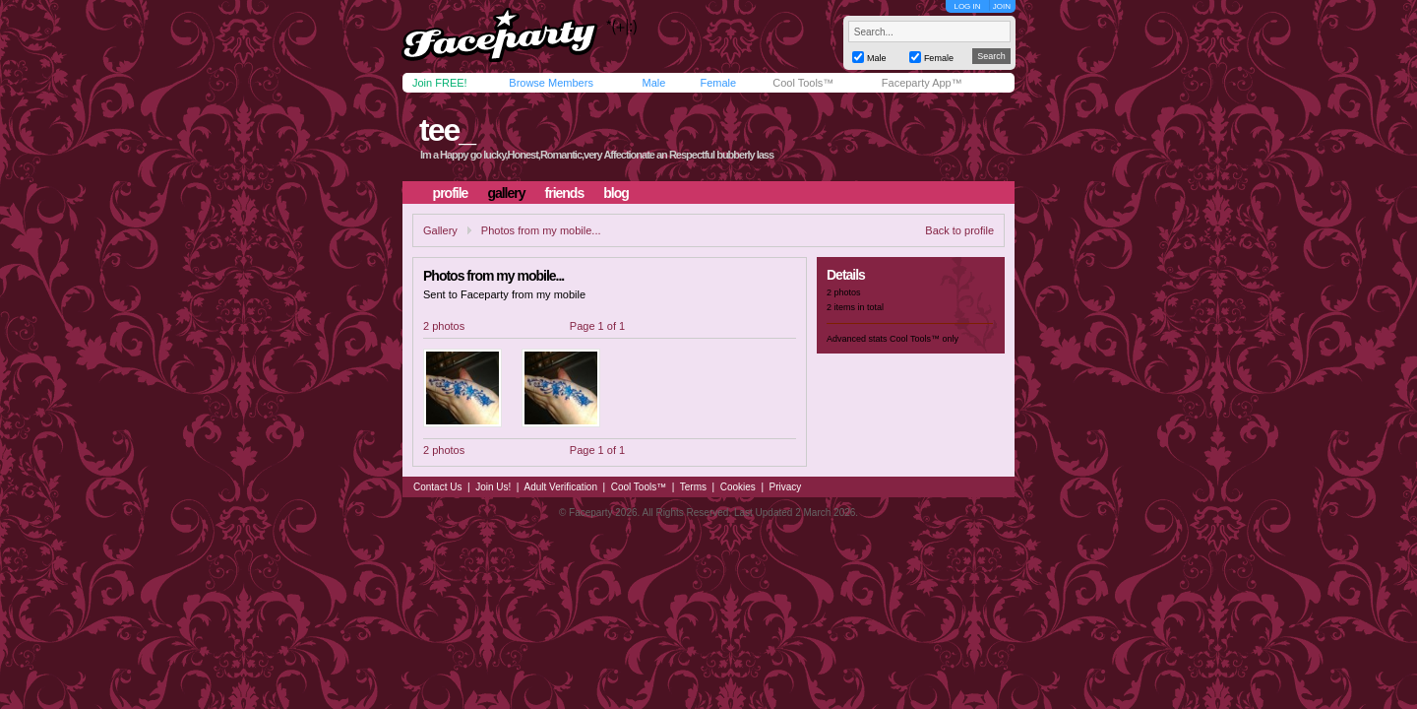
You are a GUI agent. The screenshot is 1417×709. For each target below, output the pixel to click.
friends (565, 193)
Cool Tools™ (802, 83)
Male (653, 83)
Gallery (440, 230)
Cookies (738, 487)
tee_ (446, 130)
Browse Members (551, 83)
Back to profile (959, 230)
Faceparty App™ (922, 83)
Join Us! (493, 487)
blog (616, 193)
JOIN (1002, 6)
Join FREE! (439, 83)
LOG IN (967, 6)
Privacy (786, 487)
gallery (505, 193)
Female (718, 83)
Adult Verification (560, 487)
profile (450, 193)
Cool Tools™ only (924, 339)
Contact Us (437, 487)
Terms (693, 487)
